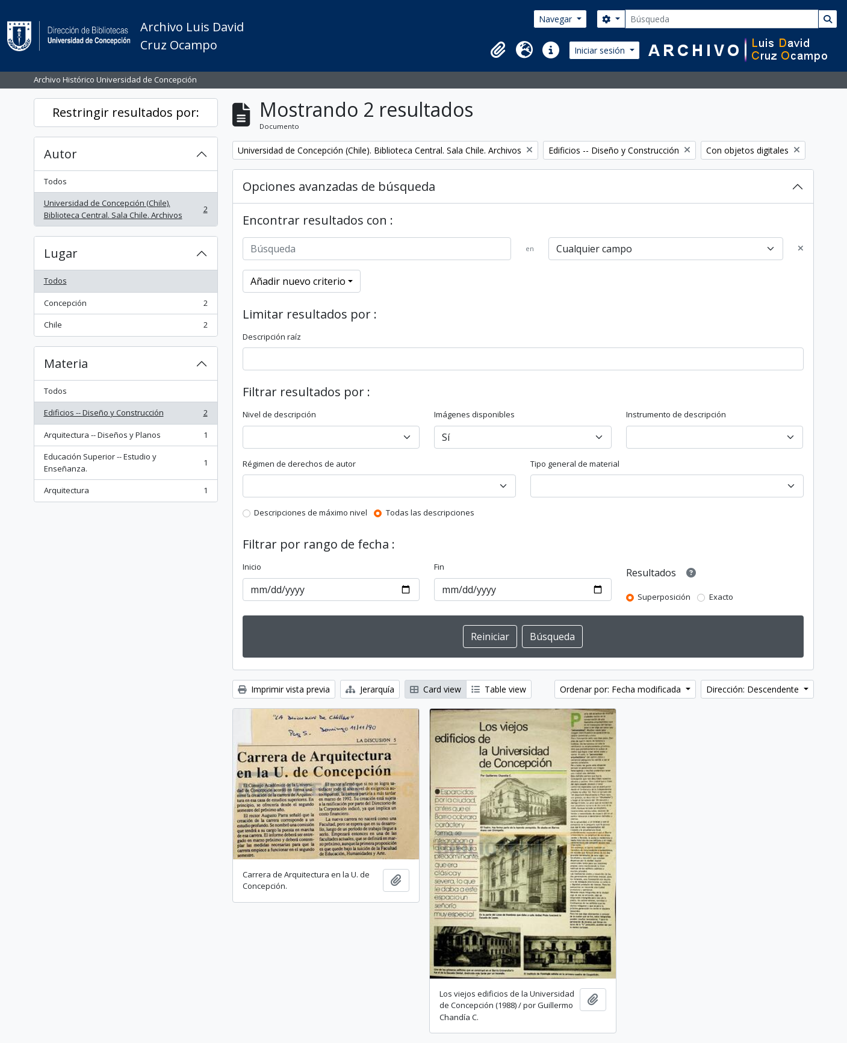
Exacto (721, 596)
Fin (439, 566)
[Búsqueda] (722, 19)
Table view (498, 689)
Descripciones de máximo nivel (310, 512)
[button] (498, 50)
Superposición (664, 596)
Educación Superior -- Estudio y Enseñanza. (125, 462)
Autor (60, 154)
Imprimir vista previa (284, 689)
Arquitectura (125, 493)
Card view (435, 689)
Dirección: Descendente (753, 689)
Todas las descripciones (430, 512)
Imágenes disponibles (474, 414)
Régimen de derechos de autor (299, 463)
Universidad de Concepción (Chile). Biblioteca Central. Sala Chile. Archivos (125, 209)
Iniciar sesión (600, 50)
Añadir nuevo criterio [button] (298, 281)
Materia (66, 363)
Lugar (61, 253)
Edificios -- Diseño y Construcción (125, 415)
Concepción (125, 305)
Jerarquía (370, 689)
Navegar (556, 19)
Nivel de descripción (279, 414)
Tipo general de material (574, 463)
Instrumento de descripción (676, 414)
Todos (55, 181)
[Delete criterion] (801, 249)
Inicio (252, 566)
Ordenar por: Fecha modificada (621, 689)
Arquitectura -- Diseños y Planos (125, 437)
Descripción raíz (272, 336)
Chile (125, 327)
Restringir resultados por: (125, 112)
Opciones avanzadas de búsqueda (339, 186)
